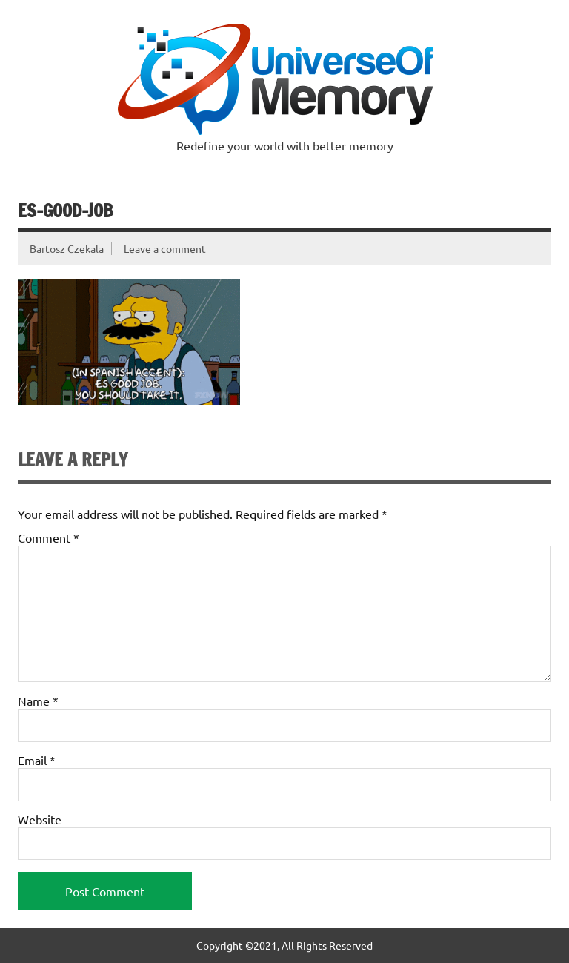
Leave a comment (165, 248)
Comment (48, 537)
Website (39, 819)
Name (38, 700)
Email (37, 760)
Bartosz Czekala (67, 248)
